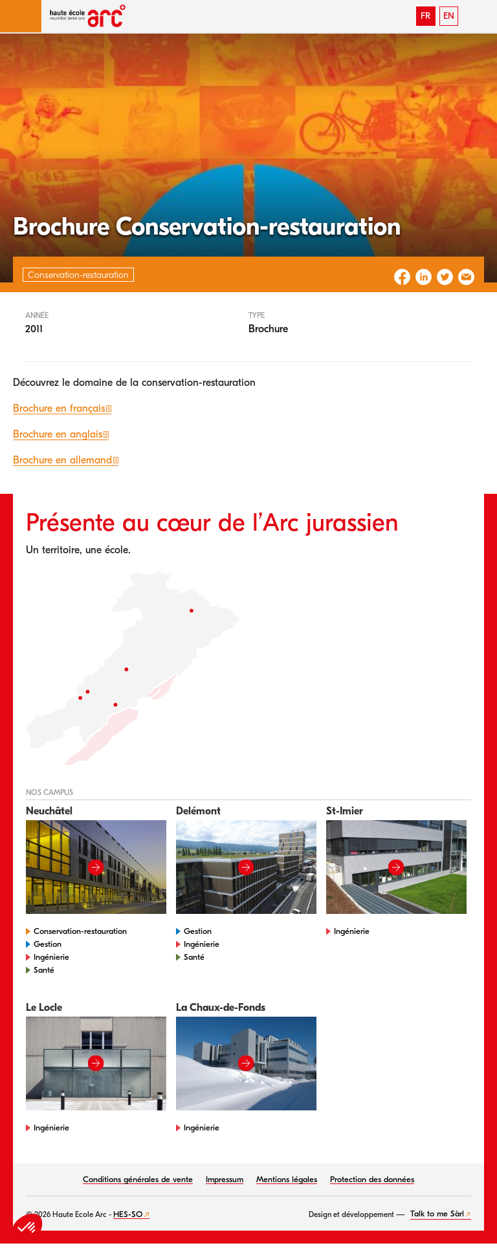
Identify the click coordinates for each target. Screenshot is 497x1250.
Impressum (224, 1179)
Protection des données (372, 1179)
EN (448, 15)
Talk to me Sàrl (437, 1213)
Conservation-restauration (80, 931)
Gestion (47, 944)
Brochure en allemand (62, 460)
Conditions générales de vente (138, 1179)
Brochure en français (59, 408)
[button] (20, 16)
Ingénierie (51, 957)
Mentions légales (286, 1179)
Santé (44, 970)
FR (425, 15)
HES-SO (127, 1214)
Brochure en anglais (57, 434)
